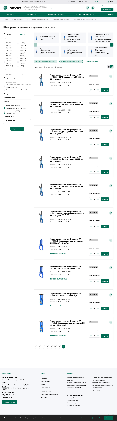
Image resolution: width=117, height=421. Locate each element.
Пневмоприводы (72, 403)
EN (97, 1)
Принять (108, 418)
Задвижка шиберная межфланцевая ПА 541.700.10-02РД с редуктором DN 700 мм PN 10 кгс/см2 (67, 132)
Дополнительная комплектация (102, 377)
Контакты (109, 15)
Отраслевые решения (56, 15)
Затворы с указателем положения (102, 385)
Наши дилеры (45, 388)
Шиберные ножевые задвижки (60, 19)
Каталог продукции (17, 19)
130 (48, 346)
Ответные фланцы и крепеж (100, 382)
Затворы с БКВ (97, 387)
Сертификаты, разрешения (49, 394)
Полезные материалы (84, 15)
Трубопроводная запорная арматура (37, 19)
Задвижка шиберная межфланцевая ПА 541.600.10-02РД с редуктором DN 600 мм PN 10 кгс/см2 (67, 159)
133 (60, 346)
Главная (6, 19)
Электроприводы (72, 400)
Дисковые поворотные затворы (77, 382)
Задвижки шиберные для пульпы (45, 61)
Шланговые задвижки (74, 387)
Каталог (9, 15)
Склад (43, 384)
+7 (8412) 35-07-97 (82, 1)
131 (52, 346)
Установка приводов (98, 380)
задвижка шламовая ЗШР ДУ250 (71, 61)
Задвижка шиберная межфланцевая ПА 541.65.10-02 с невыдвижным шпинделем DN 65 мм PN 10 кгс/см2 (66, 323)
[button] (111, 45)
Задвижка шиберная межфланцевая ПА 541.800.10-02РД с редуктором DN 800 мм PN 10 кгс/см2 (67, 104)
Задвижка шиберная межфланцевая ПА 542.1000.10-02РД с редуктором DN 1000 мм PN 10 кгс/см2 (66, 214)
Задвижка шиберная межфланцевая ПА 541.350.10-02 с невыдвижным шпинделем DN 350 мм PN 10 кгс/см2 (67, 241)
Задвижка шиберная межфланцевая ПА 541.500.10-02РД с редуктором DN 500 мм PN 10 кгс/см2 (67, 186)
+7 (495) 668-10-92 (70, 1)
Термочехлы (96, 390)
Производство (45, 381)
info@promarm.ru (106, 6)
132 (56, 346)
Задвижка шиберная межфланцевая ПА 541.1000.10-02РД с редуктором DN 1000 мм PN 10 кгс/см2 (66, 77)
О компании (30, 15)
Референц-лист (46, 391)
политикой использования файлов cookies (89, 418)
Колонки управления (73, 405)
